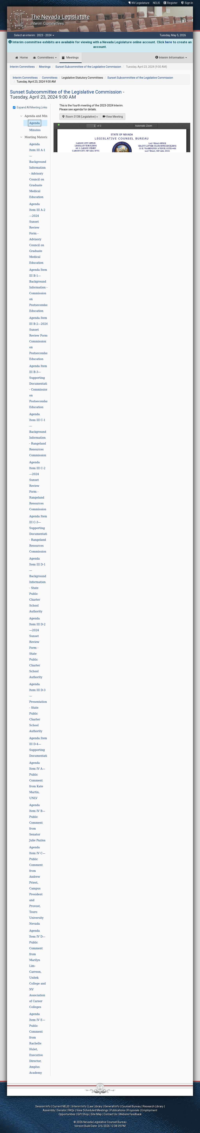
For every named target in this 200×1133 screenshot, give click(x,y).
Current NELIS (61, 1106)
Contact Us (110, 1114)
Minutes (35, 130)
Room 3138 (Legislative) (80, 116)
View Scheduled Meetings (92, 1110)
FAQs (71, 1110)
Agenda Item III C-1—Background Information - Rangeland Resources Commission (37, 435)
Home (24, 57)
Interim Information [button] (171, 57)
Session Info (43, 1106)
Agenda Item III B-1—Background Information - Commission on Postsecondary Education (39, 290)
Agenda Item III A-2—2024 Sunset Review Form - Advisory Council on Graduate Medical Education (37, 233)
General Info (111, 1106)
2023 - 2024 (45, 35)
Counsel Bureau (131, 1106)
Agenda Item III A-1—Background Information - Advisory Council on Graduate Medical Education (37, 171)
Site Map (96, 1114)
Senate (61, 1110)
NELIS (156, 2)
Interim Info (79, 1106)
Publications (117, 1110)
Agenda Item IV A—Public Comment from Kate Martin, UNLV (37, 780)
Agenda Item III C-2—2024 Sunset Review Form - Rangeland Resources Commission (37, 486)
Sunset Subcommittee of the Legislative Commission (88, 66)
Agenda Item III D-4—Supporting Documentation (40, 747)
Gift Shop (83, 1114)
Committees (47, 57)
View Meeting (114, 116)
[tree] (30, 594)
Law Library (95, 1106)
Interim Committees (22, 66)
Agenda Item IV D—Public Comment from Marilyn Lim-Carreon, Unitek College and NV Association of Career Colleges (37, 969)
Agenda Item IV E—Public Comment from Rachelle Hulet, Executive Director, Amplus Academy (37, 1043)
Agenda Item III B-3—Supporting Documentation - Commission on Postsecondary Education (40, 386)
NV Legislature (140, 2)
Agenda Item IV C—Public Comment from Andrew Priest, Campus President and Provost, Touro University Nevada (37, 885)
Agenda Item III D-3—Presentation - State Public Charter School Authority (38, 708)
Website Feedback (130, 1114)
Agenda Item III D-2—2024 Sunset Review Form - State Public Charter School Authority (37, 648)
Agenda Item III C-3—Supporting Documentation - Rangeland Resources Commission (40, 534)
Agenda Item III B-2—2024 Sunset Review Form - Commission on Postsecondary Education (39, 338)
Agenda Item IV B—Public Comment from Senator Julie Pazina (37, 823)
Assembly (49, 1110)
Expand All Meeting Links (30, 107)
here (168, 42)
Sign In (189, 2)
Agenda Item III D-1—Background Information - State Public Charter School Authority (37, 585)
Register (172, 2)
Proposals (133, 1110)
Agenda (34, 123)
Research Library (153, 1106)
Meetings (72, 57)
